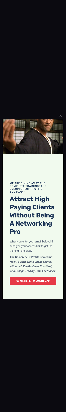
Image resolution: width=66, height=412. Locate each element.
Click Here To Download (33, 280)
